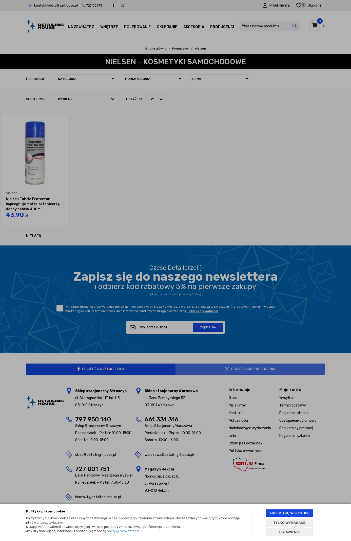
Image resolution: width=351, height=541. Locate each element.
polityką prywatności (123, 531)
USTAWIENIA (289, 532)
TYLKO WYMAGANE (289, 523)
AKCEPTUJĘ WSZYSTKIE (289, 513)
